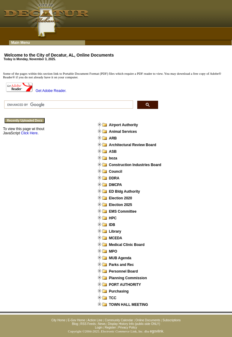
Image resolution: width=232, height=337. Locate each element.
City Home (58, 320)
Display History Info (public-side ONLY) (134, 324)
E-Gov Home (76, 320)
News (102, 324)
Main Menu (20, 43)
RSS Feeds (88, 324)
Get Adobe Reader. (36, 91)
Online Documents (147, 320)
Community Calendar (119, 320)
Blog (75, 324)
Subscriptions (172, 320)
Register (110, 327)
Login (98, 327)
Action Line (94, 320)
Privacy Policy (127, 327)
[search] (68, 104)
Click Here (29, 133)
